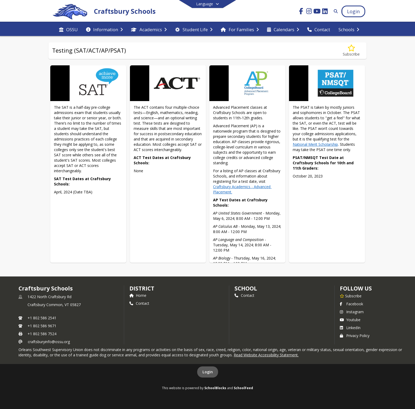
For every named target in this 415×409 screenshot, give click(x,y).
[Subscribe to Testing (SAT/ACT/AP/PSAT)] (351, 50)
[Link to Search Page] (335, 11)
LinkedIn (350, 327)
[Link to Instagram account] (309, 12)
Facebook (351, 303)
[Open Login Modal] (353, 11)
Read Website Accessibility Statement (266, 354)
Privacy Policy (354, 335)
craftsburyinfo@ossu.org (49, 341)
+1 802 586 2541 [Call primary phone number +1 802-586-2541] (42, 317)
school (245, 288)
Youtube (350, 319)
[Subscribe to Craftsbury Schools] (351, 296)
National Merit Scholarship (315, 144)
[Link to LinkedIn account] (325, 12)
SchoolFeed (243, 388)
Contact (139, 303)
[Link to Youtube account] (317, 12)
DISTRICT (141, 288)
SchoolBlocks (215, 388)
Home (137, 295)
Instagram (352, 311)
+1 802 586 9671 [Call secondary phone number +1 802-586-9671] (42, 325)
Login (207, 371)
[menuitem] (68, 29)
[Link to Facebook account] (301, 12)
